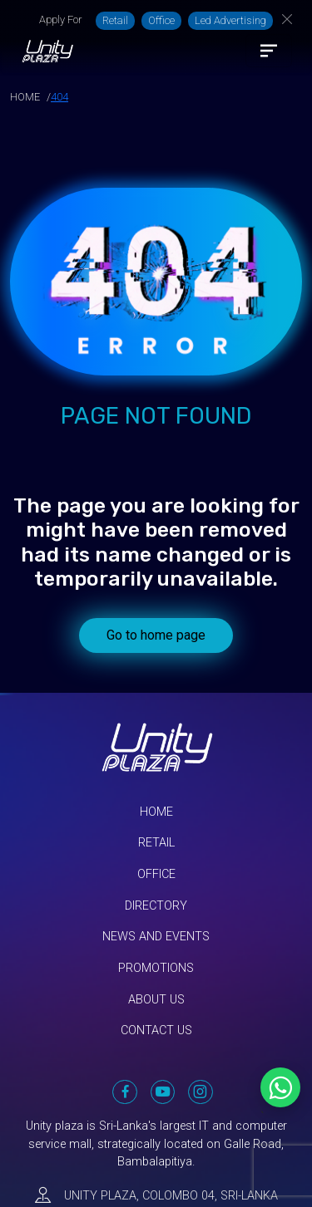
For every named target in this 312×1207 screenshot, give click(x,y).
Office (161, 20)
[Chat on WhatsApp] (280, 1087)
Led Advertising (230, 20)
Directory (156, 906)
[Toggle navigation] (268, 50)
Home (156, 812)
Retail (115, 20)
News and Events (156, 937)
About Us (156, 1000)
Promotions (156, 968)
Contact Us (156, 1030)
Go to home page (156, 635)
